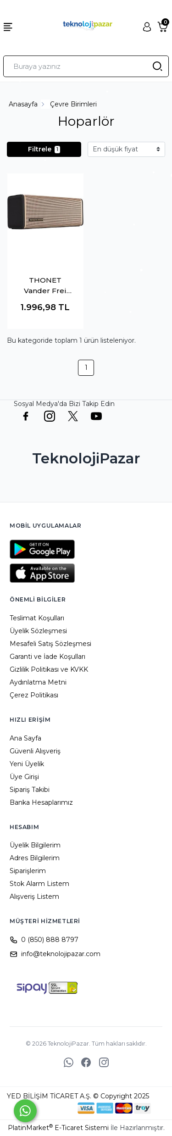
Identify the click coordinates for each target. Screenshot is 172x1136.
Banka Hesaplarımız (41, 802)
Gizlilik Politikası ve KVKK (49, 669)
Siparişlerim (28, 871)
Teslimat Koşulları (37, 618)
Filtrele (44, 149)
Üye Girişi (24, 777)
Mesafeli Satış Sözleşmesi (50, 644)
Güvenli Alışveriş (35, 751)
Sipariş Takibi (30, 789)
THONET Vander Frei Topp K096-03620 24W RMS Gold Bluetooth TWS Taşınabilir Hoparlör (45, 286)
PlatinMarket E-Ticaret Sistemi (58, 1128)
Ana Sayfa (25, 738)
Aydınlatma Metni (38, 682)
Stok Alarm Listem (39, 884)
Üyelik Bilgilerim (35, 845)
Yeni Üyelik (27, 764)
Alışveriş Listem (34, 896)
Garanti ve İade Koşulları (47, 656)
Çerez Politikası (34, 695)
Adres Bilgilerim (35, 858)
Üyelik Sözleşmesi (38, 631)
